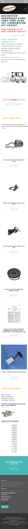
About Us (5, 506)
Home (13, 35)
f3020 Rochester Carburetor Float (14, 160)
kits (18, 35)
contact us (14, 468)
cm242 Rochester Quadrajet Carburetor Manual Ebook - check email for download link (14, 330)
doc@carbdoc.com (6, 498)
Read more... (4, 488)
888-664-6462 (4, 500)
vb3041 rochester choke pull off (14, 204)
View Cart (19, 104)
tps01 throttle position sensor (14, 372)
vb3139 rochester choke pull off (14, 247)
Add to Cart (10, 104)
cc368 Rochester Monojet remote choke (14, 290)
